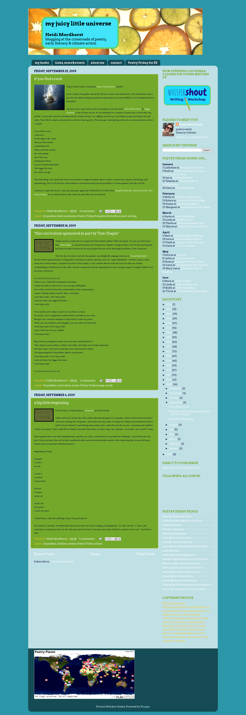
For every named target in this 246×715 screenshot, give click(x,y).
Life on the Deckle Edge (191, 200)
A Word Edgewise (187, 284)
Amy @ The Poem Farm (177, 516)
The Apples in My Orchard (192, 265)
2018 (169, 342)
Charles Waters (172, 525)
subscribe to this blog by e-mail (181, 467)
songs (100, 385)
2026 (169, 304)
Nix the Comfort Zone (188, 196)
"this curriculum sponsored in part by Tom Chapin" (76, 233)
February (175, 443)
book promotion (67, 216)
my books (42, 62)
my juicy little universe (190, 242)
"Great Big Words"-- (139, 256)
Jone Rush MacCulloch (188, 239)
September (176, 402)
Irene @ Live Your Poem (177, 537)
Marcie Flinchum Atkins (193, 226)
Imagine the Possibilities (189, 261)
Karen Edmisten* (185, 216)
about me (97, 62)
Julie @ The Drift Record (177, 542)
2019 (169, 337)
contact (116, 62)
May (172, 434)
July (172, 429)
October (174, 397)
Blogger (145, 706)
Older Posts (145, 554)
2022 (169, 323)
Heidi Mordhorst (191, 124)
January (174, 448)
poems (72, 543)
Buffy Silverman (186, 287)
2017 (169, 346)
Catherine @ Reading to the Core (182, 520)
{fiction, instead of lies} (190, 223)
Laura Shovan (170, 550)
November (176, 393)
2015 (169, 356)
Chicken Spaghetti (188, 203)
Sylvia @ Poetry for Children (179, 580)
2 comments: (88, 380)
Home (95, 554)
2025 (169, 309)
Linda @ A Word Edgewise (178, 554)
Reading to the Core (192, 167)
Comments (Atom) (61, 561)
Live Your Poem (185, 245)
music (76, 385)
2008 (169, 454)
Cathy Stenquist (185, 258)
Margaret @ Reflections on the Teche (184, 559)
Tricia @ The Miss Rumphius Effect (184, 589)
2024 (169, 313)
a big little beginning (51, 403)
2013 (169, 365)
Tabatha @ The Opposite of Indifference (186, 584)
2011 (169, 375)
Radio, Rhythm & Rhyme (188, 235)
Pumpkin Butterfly (106, 216)
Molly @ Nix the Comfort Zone (181, 572)
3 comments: (88, 211)
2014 (169, 360)
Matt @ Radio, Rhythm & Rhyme (182, 567)
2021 (169, 327)
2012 (169, 370)
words (109, 385)
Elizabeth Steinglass (174, 533)
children (62, 543)
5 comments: (87, 538)
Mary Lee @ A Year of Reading (180, 563)
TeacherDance (184, 219)
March (173, 439)
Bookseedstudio (182, 177)
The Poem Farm (185, 187)
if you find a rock (48, 79)
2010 (169, 379)
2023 (169, 318)
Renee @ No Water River (177, 576)
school (122, 216)
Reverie (181, 254)
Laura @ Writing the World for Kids (184, 546)
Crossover (89, 410)
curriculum (64, 385)
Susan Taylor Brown (106, 86)
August (174, 424)
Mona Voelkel (183, 280)
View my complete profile (191, 137)
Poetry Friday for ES (142, 62)
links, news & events (70, 62)
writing (131, 216)
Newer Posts (44, 554)
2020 (169, 332)
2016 (169, 351)
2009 (169, 384)
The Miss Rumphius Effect (193, 291)
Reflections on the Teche (195, 207)
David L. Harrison (173, 529)
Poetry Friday (86, 216)
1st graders (49, 216)
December (175, 388)
